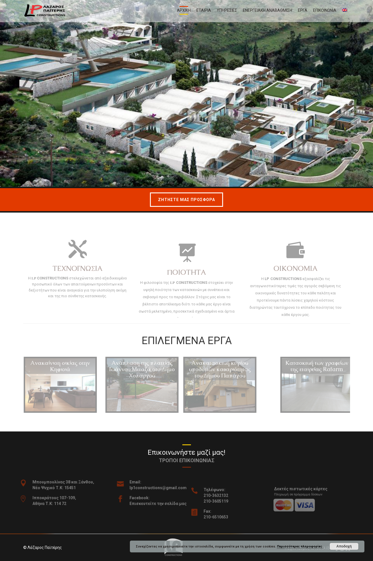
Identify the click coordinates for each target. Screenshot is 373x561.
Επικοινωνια (324, 10)
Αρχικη (184, 10)
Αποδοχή (343, 546)
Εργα (302, 10)
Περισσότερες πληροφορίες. (300, 546)
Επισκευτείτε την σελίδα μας (164, 503)
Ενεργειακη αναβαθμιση (267, 10)
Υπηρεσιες (227, 10)
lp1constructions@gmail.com (164, 487)
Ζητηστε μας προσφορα (186, 199)
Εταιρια (203, 10)
